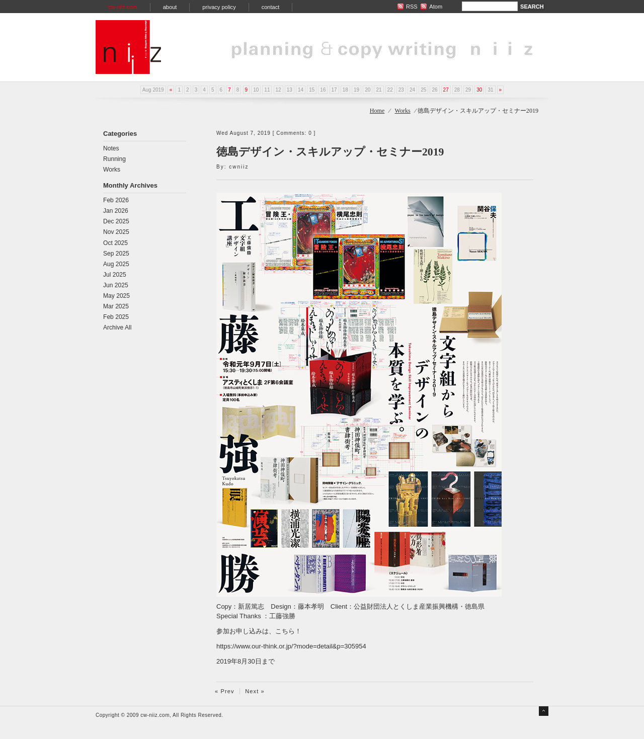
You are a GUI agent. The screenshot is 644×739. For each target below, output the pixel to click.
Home (377, 110)
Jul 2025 (114, 274)
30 (479, 90)
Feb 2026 (116, 200)
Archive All (117, 327)
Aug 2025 (116, 264)
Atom (435, 7)
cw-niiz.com (122, 7)
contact (271, 7)
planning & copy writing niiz (128, 47)
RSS (412, 7)
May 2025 (116, 295)
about (170, 7)
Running (114, 158)
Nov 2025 (116, 231)
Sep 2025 (116, 253)
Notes (111, 148)
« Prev (224, 691)
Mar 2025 (116, 306)
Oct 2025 (115, 243)
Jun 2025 (115, 285)
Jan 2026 (115, 210)
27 (446, 90)
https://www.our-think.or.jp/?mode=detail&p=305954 (291, 646)
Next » (255, 691)
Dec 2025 (116, 221)
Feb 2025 (116, 316)
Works (403, 110)
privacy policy (218, 7)
